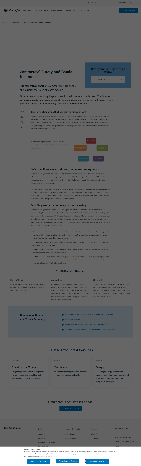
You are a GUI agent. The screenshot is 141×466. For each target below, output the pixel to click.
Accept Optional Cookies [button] (38, 461)
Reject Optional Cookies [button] (68, 461)
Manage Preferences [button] (97, 461)
